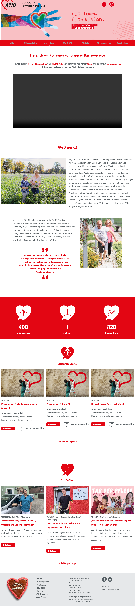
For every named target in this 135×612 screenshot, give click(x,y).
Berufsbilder (122, 44)
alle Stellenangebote (67, 443)
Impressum (105, 592)
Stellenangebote (104, 44)
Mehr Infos (7, 430)
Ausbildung (49, 44)
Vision (12, 44)
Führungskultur (31, 44)
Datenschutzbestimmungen (111, 595)
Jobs (32, 65)
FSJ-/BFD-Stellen (64, 65)
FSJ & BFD (67, 44)
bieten (98, 65)
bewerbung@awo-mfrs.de (82, 598)
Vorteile (85, 44)
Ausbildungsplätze (44, 65)
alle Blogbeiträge (67, 569)
